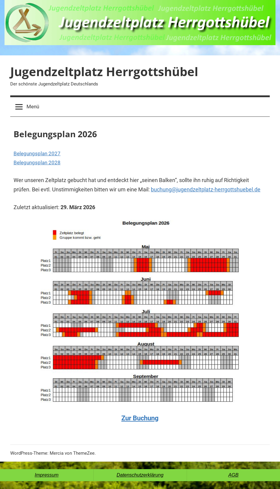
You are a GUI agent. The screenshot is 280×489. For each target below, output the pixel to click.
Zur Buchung (140, 418)
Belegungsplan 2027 (37, 153)
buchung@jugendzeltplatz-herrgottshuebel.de (205, 189)
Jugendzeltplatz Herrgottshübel (104, 71)
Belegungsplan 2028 (37, 162)
